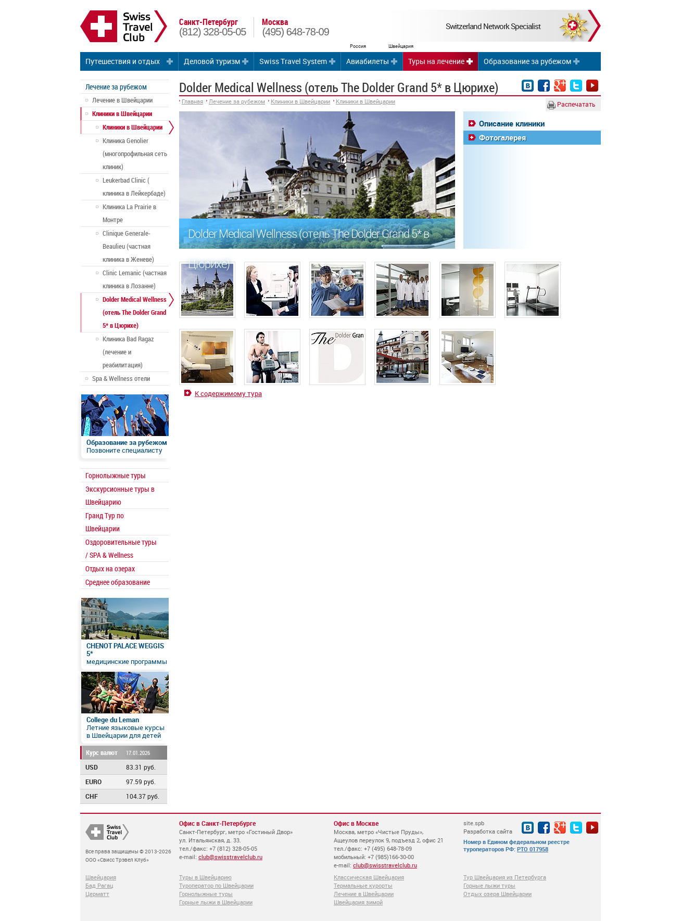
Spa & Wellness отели (121, 378)
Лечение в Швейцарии (122, 100)
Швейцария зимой (358, 902)
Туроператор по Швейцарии (216, 885)
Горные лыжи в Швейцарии (216, 902)
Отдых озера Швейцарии (497, 894)
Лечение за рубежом (116, 87)
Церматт (97, 894)
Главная (192, 101)
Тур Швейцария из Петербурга (504, 877)
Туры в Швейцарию (205, 877)
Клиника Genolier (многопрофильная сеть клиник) (135, 153)
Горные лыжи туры (489, 885)
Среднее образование (117, 582)
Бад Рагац (99, 885)
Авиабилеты (367, 61)
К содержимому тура (228, 393)
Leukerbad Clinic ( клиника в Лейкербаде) (134, 186)
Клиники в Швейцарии (122, 113)
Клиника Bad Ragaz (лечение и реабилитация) (128, 351)
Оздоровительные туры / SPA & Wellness (121, 548)
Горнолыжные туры (115, 475)
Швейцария (100, 877)
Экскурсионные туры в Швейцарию (120, 495)
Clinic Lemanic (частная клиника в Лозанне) (135, 279)
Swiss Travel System (293, 61)
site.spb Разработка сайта (487, 827)
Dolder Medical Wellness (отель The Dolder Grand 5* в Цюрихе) (135, 312)
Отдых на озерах (110, 568)
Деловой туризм (212, 61)
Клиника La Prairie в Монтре (129, 213)
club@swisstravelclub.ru (230, 857)
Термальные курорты (363, 885)
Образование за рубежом (527, 61)
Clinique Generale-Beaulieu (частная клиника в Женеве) (128, 246)
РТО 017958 (532, 849)
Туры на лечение (436, 61)
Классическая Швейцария (369, 877)
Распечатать (571, 104)
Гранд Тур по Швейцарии (104, 521)
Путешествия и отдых (122, 61)
